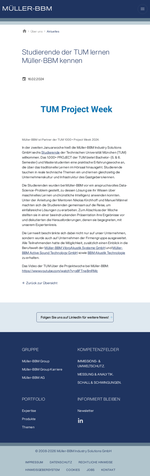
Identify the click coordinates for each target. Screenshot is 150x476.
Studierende (50, 152)
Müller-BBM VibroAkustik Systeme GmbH (74, 247)
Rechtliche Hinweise (96, 462)
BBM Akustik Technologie (106, 252)
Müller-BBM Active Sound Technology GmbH (72, 250)
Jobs (91, 470)
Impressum (34, 462)
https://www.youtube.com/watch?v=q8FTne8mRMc (60, 270)
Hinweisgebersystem (42, 470)
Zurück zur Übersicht (41, 282)
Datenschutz (61, 462)
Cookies (73, 470)
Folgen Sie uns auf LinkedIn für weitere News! (75, 317)
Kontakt (108, 470)
